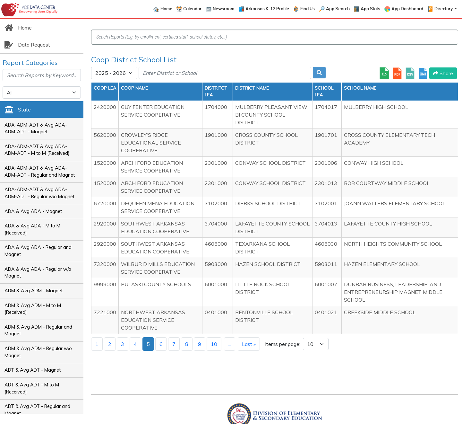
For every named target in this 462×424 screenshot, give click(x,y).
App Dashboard (407, 8)
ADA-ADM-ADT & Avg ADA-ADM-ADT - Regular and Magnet (39, 171)
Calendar (192, 8)
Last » (249, 344)
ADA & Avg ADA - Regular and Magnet (38, 250)
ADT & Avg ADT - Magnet (32, 370)
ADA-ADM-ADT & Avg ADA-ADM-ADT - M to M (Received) (37, 150)
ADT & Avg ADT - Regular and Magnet (37, 409)
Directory (444, 8)
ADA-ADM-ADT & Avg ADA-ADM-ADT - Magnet (35, 128)
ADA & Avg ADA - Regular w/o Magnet (37, 272)
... (229, 344)
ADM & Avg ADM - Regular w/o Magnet (38, 352)
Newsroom (223, 8)
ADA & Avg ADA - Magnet (33, 211)
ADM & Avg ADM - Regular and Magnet (38, 330)
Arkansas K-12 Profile (267, 8)
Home (166, 8)
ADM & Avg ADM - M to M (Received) (32, 309)
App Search (338, 8)
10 (214, 344)
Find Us (307, 8)
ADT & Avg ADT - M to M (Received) (31, 388)
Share (443, 73)
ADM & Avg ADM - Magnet (33, 291)
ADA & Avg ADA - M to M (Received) (32, 229)
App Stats (370, 8)
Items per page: (282, 344)
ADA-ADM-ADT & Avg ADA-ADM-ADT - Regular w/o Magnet (39, 193)
